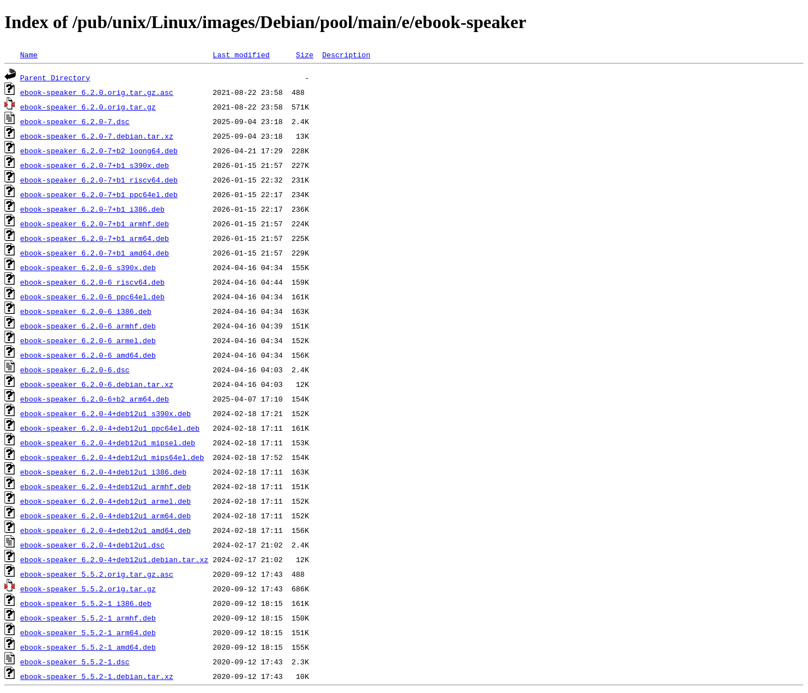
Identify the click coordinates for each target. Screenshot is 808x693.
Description (346, 54)
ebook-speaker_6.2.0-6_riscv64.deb (92, 282)
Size (304, 54)
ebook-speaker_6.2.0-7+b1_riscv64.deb (99, 180)
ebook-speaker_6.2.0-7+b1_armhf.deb (94, 223)
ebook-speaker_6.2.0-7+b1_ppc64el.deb (99, 194)
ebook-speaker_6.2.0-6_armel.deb (88, 340)
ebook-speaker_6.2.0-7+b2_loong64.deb (99, 150)
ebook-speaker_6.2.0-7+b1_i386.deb (92, 209)
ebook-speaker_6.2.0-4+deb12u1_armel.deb (105, 501)
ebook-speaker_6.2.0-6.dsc (75, 369)
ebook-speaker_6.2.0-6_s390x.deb (88, 267)
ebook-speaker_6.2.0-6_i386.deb (86, 311)
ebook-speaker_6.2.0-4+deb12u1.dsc (92, 545)
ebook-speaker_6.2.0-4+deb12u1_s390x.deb (105, 413)
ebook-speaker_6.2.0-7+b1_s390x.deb (94, 165)
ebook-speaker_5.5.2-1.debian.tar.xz (96, 676)
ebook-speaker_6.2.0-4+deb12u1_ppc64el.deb (110, 428)
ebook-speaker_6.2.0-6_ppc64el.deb (92, 296)
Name (29, 54)
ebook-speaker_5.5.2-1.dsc (75, 661)
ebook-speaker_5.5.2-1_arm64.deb (88, 632)
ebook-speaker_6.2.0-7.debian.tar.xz (96, 136)
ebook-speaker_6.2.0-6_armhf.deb (88, 326)
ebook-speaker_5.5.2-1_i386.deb (86, 603)
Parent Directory (55, 77)
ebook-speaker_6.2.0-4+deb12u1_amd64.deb (105, 530)
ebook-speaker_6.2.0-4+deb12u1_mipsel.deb (107, 442)
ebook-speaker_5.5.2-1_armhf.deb (88, 618)
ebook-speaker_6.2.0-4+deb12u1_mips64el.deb (112, 457)
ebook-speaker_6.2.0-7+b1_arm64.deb (94, 238)
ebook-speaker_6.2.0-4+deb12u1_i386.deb (103, 472)
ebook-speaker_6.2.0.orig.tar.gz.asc (96, 92)
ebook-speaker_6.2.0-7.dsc (75, 121)
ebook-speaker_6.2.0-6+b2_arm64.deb (94, 399)
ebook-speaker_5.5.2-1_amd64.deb (88, 647)
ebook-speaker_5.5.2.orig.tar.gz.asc (96, 574)
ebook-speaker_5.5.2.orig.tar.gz (88, 588)
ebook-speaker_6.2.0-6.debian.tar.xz (96, 384)
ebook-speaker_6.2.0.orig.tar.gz (88, 107)
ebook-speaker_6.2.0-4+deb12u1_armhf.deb (105, 486)
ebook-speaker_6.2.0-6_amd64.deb (88, 355)
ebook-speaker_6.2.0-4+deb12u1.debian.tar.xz (114, 559)
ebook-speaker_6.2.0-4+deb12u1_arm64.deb (105, 515)
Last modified (241, 54)
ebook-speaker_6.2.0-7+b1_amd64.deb (94, 253)
